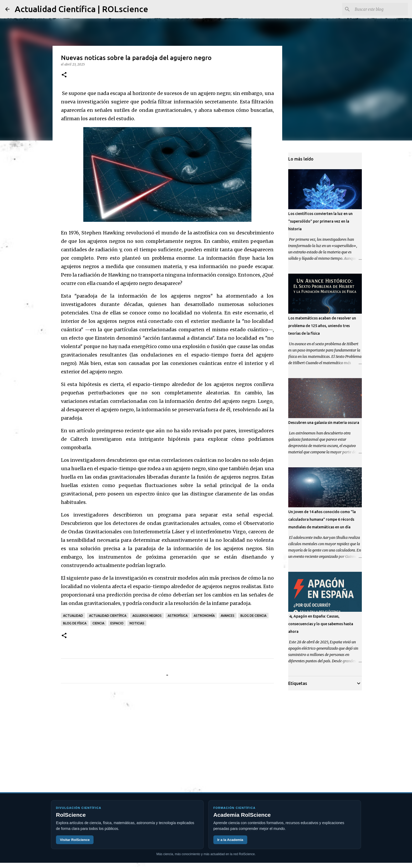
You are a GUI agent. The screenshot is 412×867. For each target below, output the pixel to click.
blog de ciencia (253, 615)
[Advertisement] (167, 736)
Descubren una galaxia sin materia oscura (323, 422)
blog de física (74, 623)
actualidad (73, 615)
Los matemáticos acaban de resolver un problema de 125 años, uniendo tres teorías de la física (322, 325)
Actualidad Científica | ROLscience (81, 9)
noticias (137, 623)
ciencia (98, 623)
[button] (64, 75)
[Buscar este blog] (380, 9)
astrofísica (178, 615)
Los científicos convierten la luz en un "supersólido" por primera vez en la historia (320, 221)
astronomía (204, 615)
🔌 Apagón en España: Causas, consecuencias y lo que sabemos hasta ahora (320, 624)
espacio (116, 623)
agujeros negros (147, 615)
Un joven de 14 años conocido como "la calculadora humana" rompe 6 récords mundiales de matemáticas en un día (322, 519)
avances (227, 615)
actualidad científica (107, 615)
